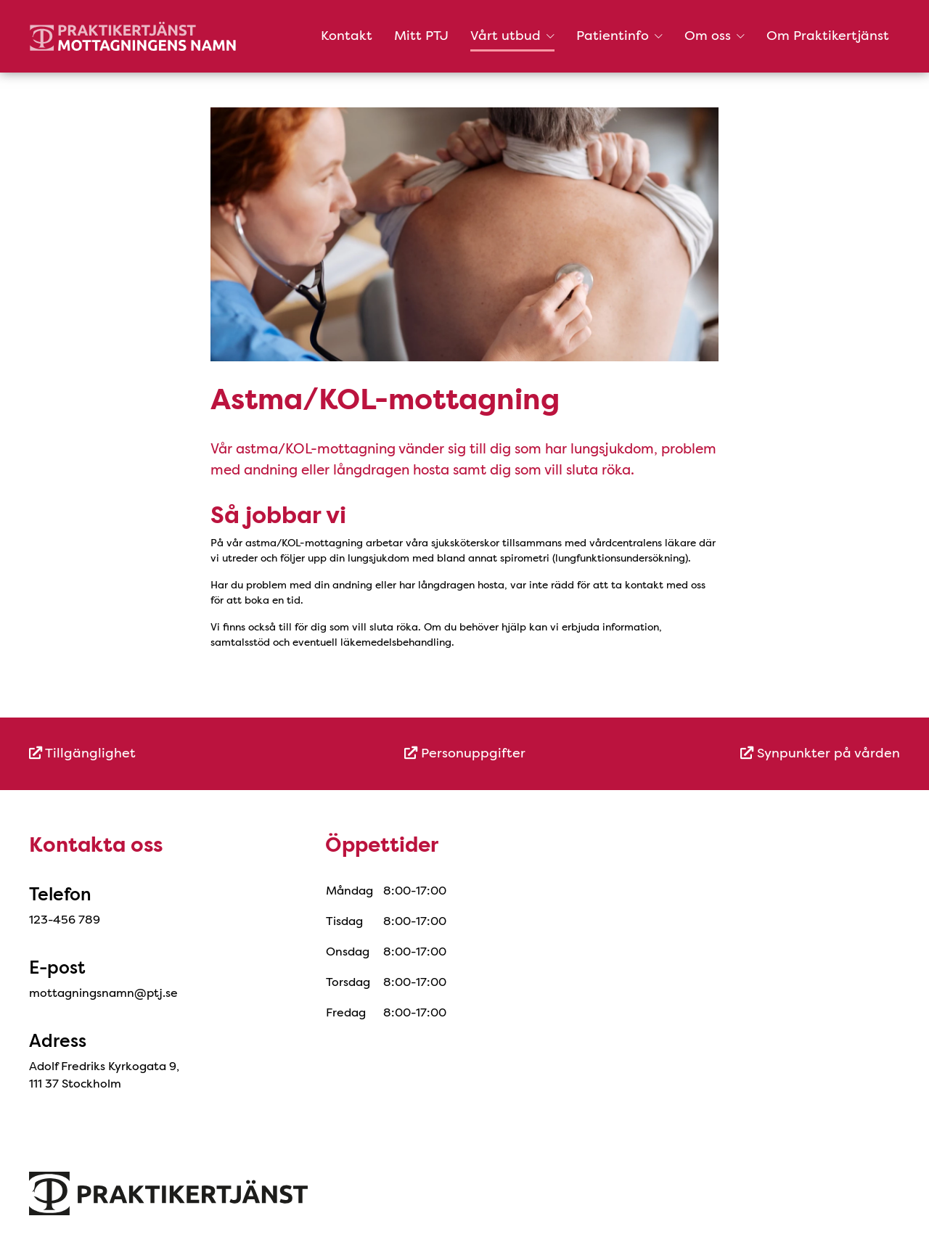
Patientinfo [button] (619, 35)
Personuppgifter (464, 753)
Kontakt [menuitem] (346, 35)
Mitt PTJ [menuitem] (421, 35)
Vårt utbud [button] (512, 35)
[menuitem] (174, 753)
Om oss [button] (714, 35)
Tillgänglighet (82, 753)
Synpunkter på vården (820, 753)
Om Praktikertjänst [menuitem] (827, 35)
